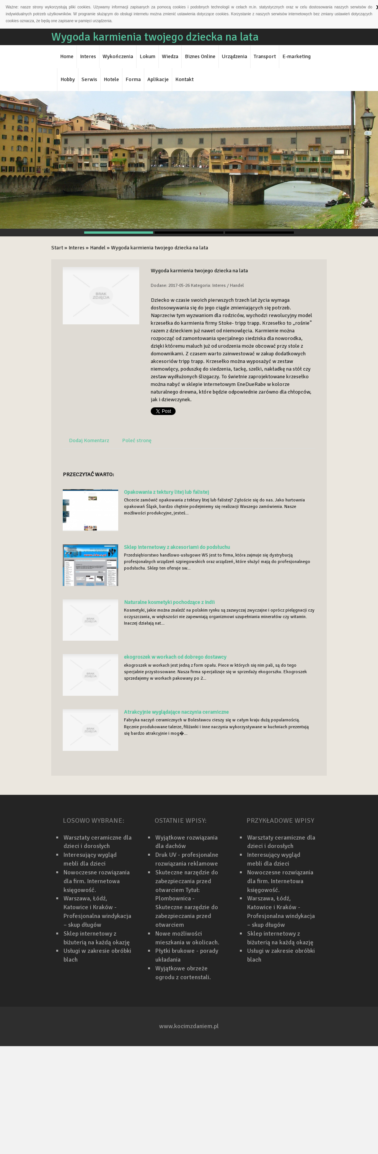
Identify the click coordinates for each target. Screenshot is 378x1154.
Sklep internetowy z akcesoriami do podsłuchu (177, 547)
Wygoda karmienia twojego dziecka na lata (159, 247)
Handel (98, 247)
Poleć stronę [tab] (137, 440)
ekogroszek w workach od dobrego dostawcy (175, 657)
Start (57, 247)
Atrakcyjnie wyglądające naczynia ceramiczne (176, 712)
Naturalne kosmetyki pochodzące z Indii (169, 602)
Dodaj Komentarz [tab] (89, 440)
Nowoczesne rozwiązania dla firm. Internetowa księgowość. (97, 881)
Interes (76, 247)
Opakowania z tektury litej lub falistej (166, 492)
